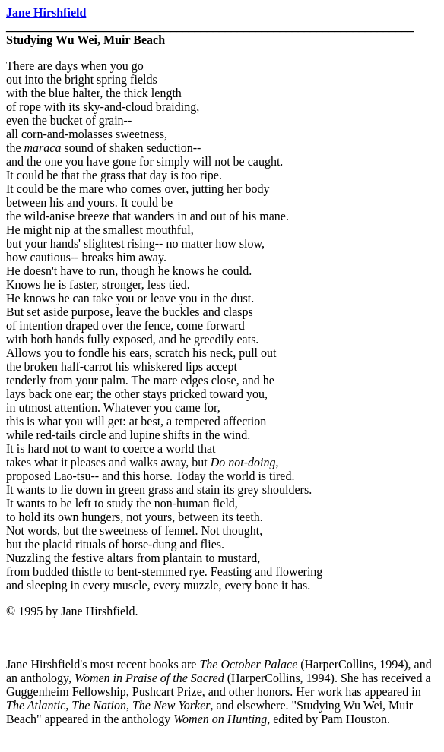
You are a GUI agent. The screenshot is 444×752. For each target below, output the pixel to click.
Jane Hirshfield (46, 12)
